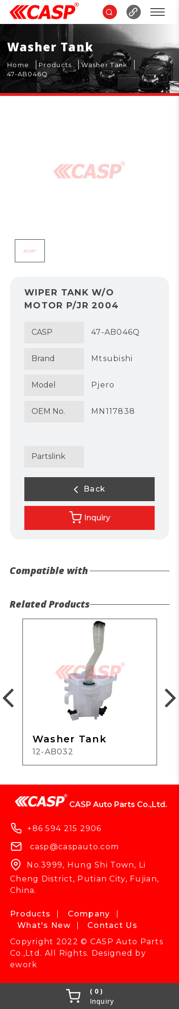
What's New (44, 925)
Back (90, 489)
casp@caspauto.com (74, 846)
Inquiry (89, 517)
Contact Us (112, 925)
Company (89, 913)
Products (30, 913)
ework (23, 964)
